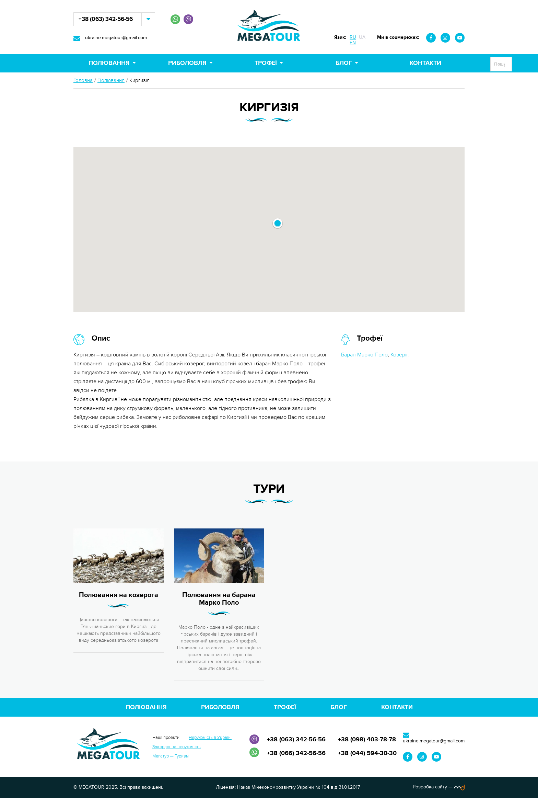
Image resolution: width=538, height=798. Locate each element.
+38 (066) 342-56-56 (296, 753)
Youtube (460, 38)
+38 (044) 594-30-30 (367, 753)
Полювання (109, 63)
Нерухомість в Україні (210, 737)
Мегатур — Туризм (170, 756)
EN (353, 43)
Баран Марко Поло (364, 354)
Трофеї (266, 63)
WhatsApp (175, 19)
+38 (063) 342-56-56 (106, 19)
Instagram (445, 38)
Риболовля (187, 63)
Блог (344, 63)
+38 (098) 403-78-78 (367, 739)
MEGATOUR (269, 27)
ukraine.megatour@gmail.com (116, 38)
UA (362, 37)
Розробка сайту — (439, 787)
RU (353, 37)
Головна (83, 80)
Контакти (425, 63)
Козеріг (399, 354)
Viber (188, 19)
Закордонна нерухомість (176, 747)
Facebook (431, 38)
